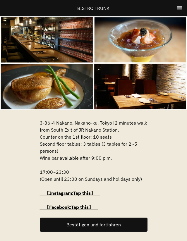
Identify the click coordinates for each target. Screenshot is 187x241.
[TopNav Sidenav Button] (179, 8)
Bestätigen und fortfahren (93, 225)
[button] (93, 224)
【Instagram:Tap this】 (70, 193)
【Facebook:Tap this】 (69, 207)
